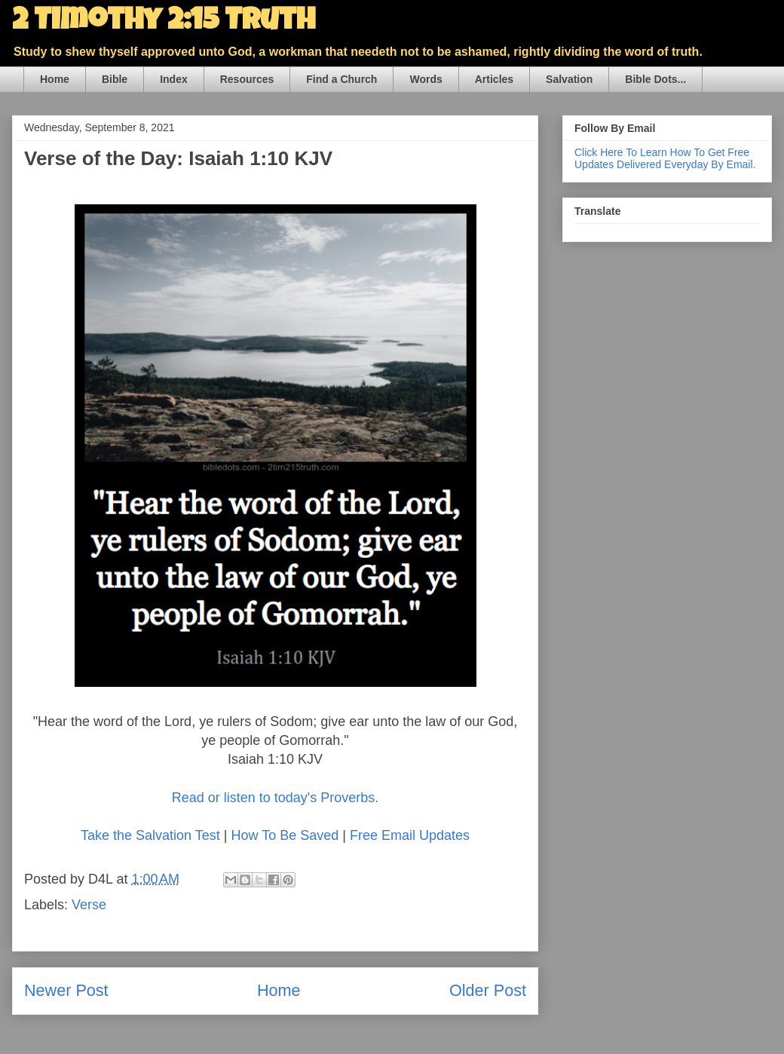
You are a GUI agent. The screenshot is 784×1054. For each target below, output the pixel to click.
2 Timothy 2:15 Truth (163, 23)
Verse (89, 904)
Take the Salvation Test (150, 835)
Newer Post (66, 990)
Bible (114, 79)
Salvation (569, 79)
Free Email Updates (410, 835)
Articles (494, 79)
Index (174, 79)
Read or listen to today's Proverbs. (275, 797)
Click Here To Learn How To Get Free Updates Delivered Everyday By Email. (664, 158)
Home (54, 79)
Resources (247, 79)
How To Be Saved (284, 835)
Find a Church (341, 79)
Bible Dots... (655, 79)
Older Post (487, 990)
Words (425, 79)
